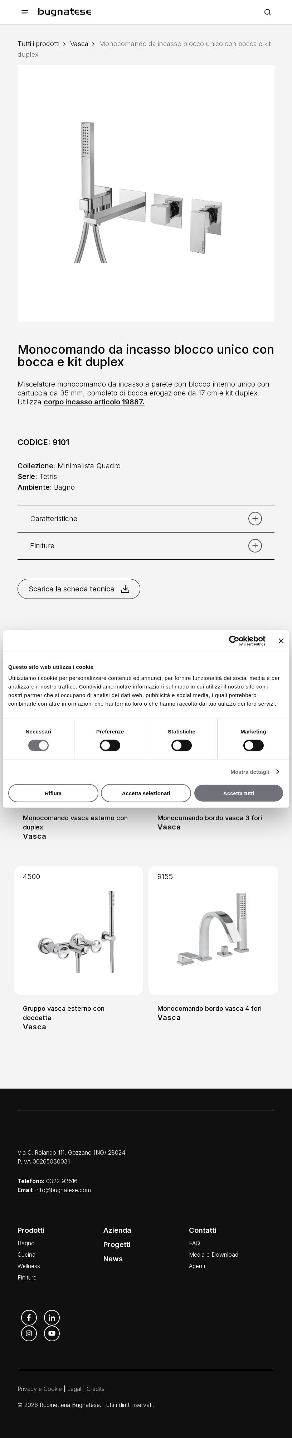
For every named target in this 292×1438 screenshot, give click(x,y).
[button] (25, 12)
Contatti (202, 1230)
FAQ (194, 1243)
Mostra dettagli (249, 771)
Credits (95, 1388)
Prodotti (31, 1230)
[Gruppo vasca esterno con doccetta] (78, 930)
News (113, 1259)
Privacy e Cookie (40, 1388)
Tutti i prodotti (38, 43)
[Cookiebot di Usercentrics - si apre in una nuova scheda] (234, 640)
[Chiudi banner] (281, 640)
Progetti (117, 1244)
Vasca (79, 43)
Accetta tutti (238, 793)
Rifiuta (53, 793)
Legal (74, 1388)
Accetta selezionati (146, 793)
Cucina (26, 1254)
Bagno (26, 1243)
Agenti (197, 1266)
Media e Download (213, 1254)
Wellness (29, 1266)
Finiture (27, 1277)
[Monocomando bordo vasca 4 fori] (213, 930)
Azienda (117, 1230)
